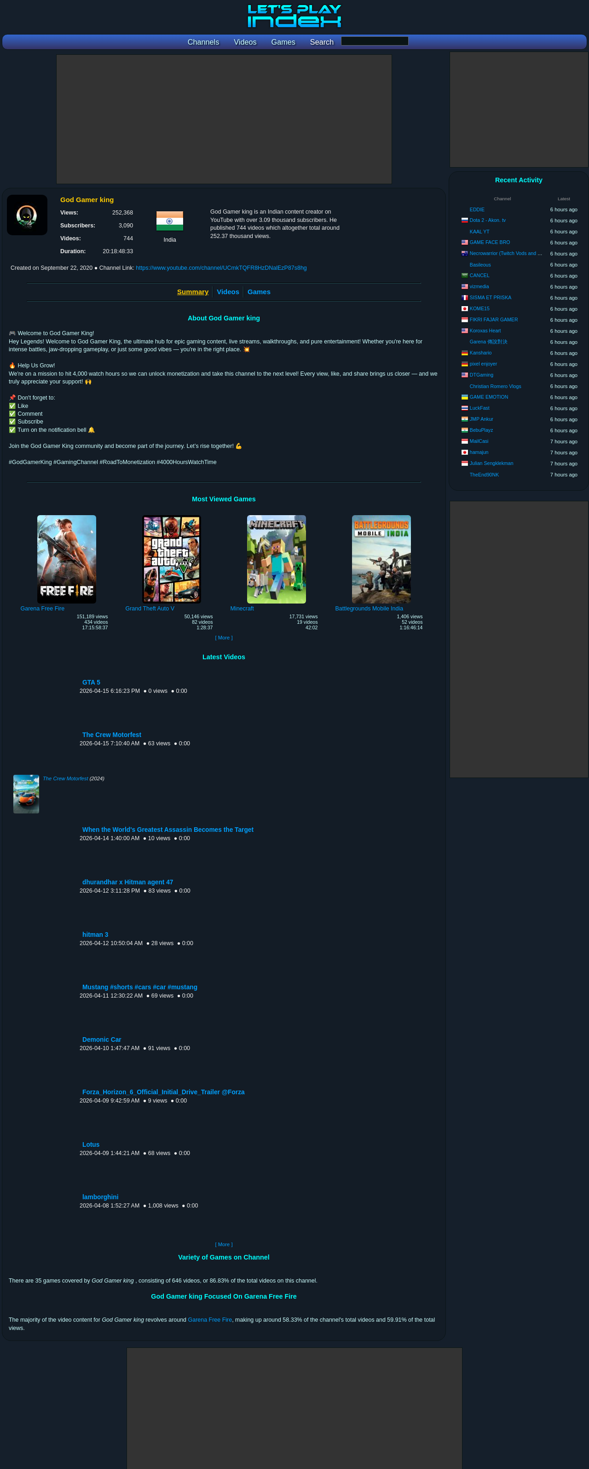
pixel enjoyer (483, 363)
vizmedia (479, 286)
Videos (228, 292)
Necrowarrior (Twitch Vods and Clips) (510, 253)
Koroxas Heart (485, 330)
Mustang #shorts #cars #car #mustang (139, 987)
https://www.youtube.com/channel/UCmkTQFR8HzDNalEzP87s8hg (221, 268)
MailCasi (479, 441)
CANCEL (480, 275)
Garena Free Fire (210, 1320)
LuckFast (480, 408)
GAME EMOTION (489, 397)
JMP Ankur (481, 419)
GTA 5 (91, 682)
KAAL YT (480, 231)
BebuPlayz (481, 430)
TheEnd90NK (484, 474)
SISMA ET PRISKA (490, 297)
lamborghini (100, 1197)
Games (259, 292)
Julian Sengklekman (492, 463)
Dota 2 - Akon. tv (488, 220)
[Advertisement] (224, 119)
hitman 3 (95, 934)
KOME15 (480, 308)
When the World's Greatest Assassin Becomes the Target (168, 829)
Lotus (90, 1144)
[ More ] (223, 637)
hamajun (479, 452)
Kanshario (481, 352)
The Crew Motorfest (111, 735)
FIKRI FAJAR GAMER (494, 319)
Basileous (480, 264)
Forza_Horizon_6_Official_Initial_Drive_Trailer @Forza (163, 1092)
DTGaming (481, 374)
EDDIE (477, 209)
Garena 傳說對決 (489, 341)
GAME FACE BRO (490, 242)
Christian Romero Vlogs (495, 386)
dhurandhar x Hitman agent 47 (127, 882)
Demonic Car (101, 1039)
